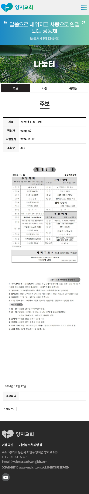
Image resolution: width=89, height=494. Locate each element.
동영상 (73, 88)
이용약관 (7, 445)
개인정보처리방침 (30, 445)
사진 (44, 88)
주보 (15, 88)
